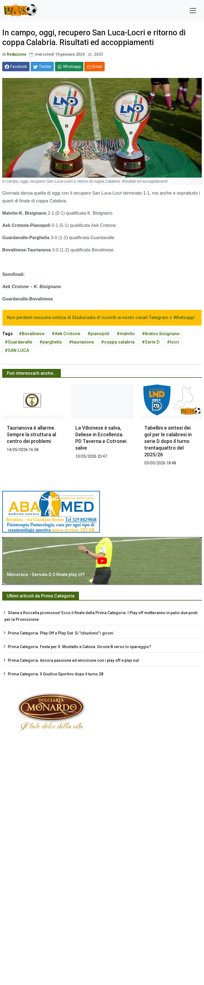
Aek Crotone (67, 333)
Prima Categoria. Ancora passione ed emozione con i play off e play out (73, 660)
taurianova (83, 342)
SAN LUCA (18, 350)
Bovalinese (33, 333)
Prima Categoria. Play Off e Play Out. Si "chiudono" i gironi (60, 633)
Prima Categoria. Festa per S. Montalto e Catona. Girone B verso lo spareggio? (79, 647)
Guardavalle (20, 342)
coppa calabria (119, 342)
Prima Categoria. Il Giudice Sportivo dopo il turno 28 (55, 674)
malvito (127, 333)
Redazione (16, 54)
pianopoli (99, 333)
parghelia (52, 342)
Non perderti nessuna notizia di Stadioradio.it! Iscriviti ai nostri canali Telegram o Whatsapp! (101, 317)
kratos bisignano (162, 333)
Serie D (152, 342)
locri (174, 342)
